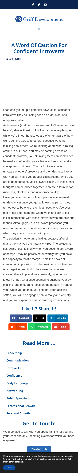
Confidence (14, 375)
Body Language (17, 383)
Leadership (14, 353)
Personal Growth (18, 413)
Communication (17, 360)
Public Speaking (17, 398)
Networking (14, 391)
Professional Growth (20, 406)
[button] (38, 29)
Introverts (13, 368)
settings (19, 461)
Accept (9, 467)
